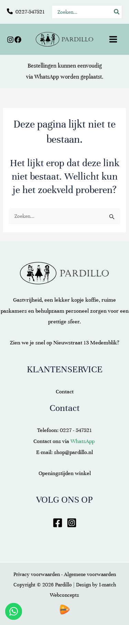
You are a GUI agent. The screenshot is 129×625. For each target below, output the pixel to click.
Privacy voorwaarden (36, 574)
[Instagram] (10, 39)
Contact (65, 391)
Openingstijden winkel (65, 473)
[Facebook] (17, 39)
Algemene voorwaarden (90, 574)
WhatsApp (46, 76)
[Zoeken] (116, 12)
